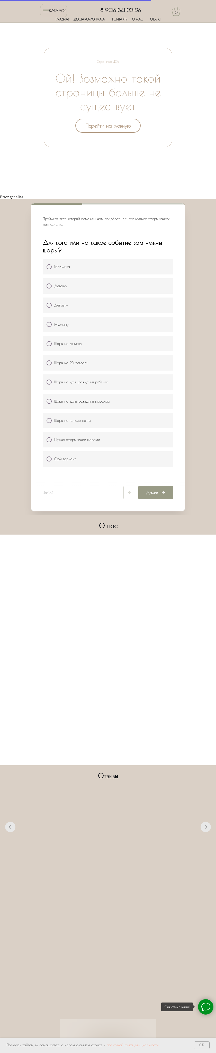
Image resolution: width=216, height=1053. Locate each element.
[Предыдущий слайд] (10, 827)
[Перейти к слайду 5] (113, 873)
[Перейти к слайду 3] (103, 873)
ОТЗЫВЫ (155, 19)
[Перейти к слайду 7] (122, 873)
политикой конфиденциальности (133, 1045)
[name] (108, 926)
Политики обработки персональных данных (112, 975)
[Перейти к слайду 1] (94, 873)
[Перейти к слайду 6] (117, 873)
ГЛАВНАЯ (62, 19)
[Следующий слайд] (206, 827)
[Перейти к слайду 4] (108, 873)
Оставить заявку (108, 992)
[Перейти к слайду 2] (99, 873)
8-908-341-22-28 (121, 10)
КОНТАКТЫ (119, 19)
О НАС (137, 19)
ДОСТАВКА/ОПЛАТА (89, 19)
